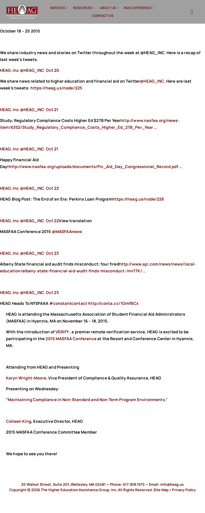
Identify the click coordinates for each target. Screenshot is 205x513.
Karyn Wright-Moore (26, 378)
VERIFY (62, 332)
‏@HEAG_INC (22, 70)
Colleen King (18, 421)
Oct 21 (52, 109)
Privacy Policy (184, 489)
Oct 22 (52, 188)
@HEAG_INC (152, 81)
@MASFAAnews (67, 231)
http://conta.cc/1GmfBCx (113, 303)
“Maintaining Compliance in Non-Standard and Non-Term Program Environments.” (87, 399)
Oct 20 (52, 70)
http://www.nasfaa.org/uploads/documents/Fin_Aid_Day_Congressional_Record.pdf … (95, 166)
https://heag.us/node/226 (138, 199)
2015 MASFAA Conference (70, 338)
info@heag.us (172, 484)
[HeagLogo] (22, 6)
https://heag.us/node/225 (56, 88)
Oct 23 (52, 253)
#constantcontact (68, 303)
